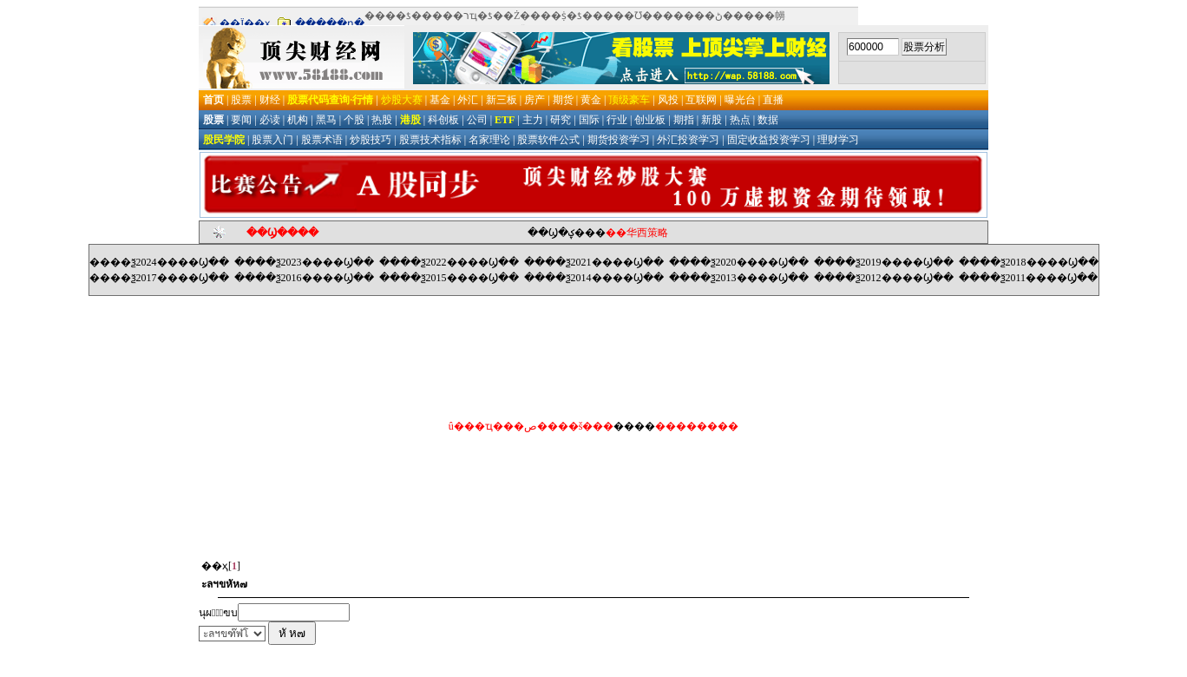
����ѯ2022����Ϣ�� (449, 262)
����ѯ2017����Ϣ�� (159, 278)
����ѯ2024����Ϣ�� (159, 262)
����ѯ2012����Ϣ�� (884, 278)
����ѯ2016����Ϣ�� (304, 278)
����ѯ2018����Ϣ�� (1028, 262)
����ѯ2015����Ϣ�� (449, 278)
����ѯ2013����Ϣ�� (739, 278)
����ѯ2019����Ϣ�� (884, 262)
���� (634, 426)
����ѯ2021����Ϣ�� (594, 262)
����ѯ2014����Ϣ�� (594, 278)
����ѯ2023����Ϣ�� (304, 262)
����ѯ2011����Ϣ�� (1028, 278)
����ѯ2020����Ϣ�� (739, 262)
